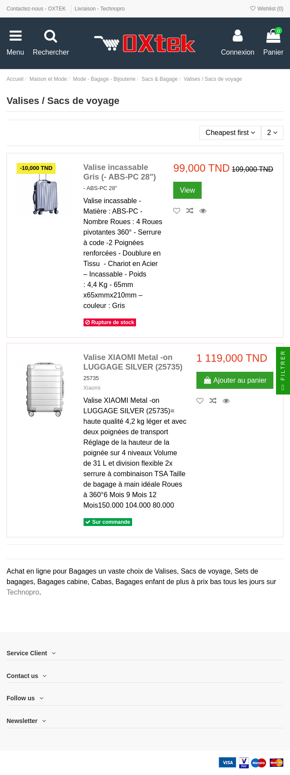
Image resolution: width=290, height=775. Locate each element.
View (187, 190)
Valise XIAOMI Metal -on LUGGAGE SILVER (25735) (133, 362)
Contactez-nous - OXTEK (37, 9)
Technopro (23, 592)
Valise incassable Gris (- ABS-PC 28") (120, 172)
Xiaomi (92, 387)
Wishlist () (266, 9)
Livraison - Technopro (100, 9)
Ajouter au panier (235, 380)
